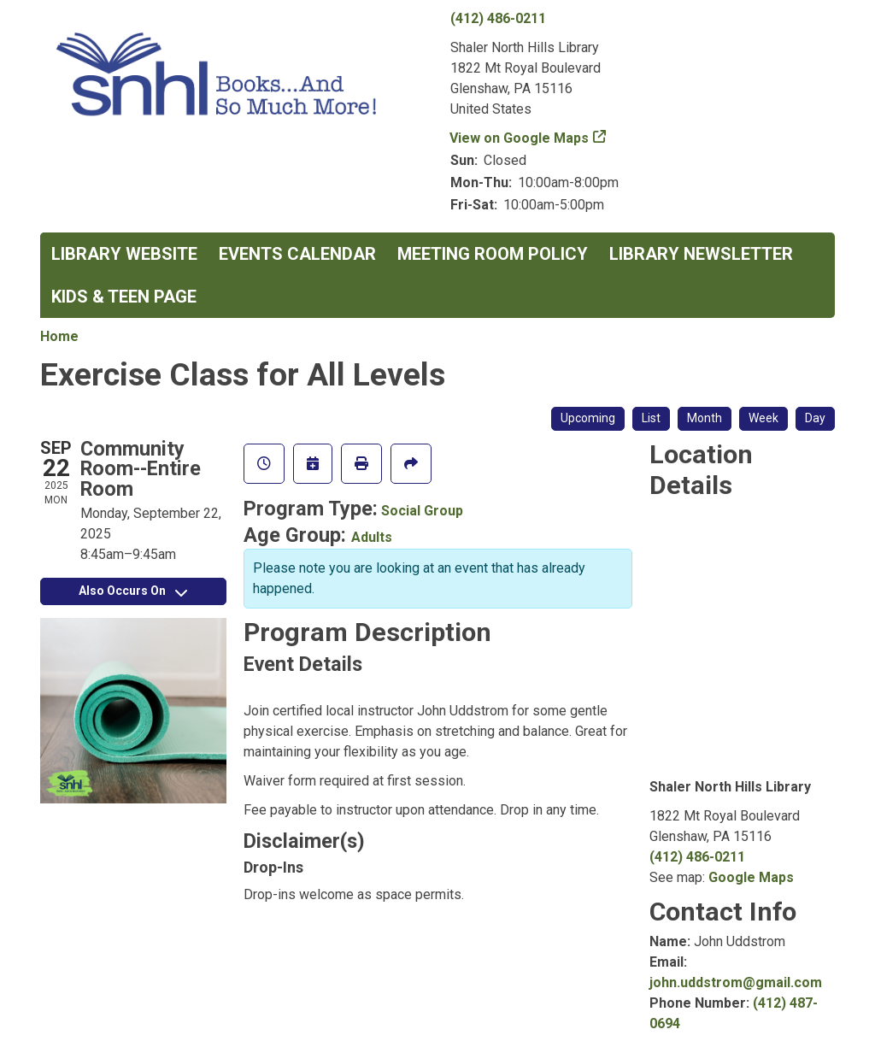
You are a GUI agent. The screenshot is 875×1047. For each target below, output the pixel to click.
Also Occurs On (133, 590)
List (651, 418)
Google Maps (751, 877)
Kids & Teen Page (124, 296)
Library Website (124, 254)
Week (763, 418)
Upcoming (588, 418)
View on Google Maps (519, 138)
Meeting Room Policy (492, 254)
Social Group (422, 511)
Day (815, 418)
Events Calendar (297, 254)
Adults (371, 537)
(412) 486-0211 (498, 18)
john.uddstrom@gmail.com (735, 982)
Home (59, 336)
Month (704, 418)
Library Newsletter (701, 254)
